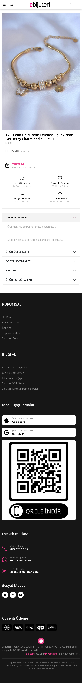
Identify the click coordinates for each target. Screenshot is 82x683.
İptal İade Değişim (13, 378)
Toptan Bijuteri (11, 333)
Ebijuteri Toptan (11, 338)
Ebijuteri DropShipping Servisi (20, 388)
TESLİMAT (12, 270)
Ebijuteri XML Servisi (14, 383)
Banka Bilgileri (11, 322)
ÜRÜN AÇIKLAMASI (17, 217)
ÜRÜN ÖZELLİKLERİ (17, 251)
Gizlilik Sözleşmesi (13, 372)
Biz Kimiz (7, 317)
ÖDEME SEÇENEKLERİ (18, 261)
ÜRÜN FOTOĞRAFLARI (19, 279)
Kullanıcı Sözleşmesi (14, 367)
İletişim (6, 327)
